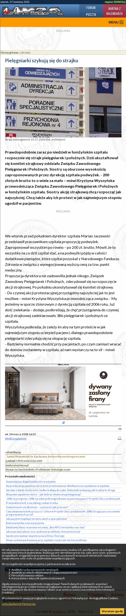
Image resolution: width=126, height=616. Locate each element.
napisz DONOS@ (115, 1)
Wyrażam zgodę (112, 611)
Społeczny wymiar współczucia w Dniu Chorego (35, 535)
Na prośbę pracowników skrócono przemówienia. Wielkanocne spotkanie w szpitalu (57, 485)
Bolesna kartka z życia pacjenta (25, 523)
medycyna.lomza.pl (17, 465)
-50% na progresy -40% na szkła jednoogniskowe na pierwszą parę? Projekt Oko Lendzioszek (63, 498)
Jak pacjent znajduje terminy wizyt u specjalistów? (36, 518)
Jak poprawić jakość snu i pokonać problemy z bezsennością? (43, 531)
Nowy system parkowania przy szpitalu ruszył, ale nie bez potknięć (46, 540)
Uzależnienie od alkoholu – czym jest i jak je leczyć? (37, 507)
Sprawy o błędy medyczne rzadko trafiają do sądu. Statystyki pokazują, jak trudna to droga (60, 490)
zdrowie (25, 52)
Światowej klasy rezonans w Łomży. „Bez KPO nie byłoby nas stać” (45, 527)
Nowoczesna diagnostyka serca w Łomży (31, 481)
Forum (90, 7)
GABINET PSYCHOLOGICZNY (23, 460)
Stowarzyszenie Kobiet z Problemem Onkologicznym (37, 469)
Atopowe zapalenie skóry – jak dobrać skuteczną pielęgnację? (43, 494)
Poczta (91, 14)
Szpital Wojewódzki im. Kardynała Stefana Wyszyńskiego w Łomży (46, 456)
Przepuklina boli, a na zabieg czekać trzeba (32, 502)
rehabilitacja (13, 452)
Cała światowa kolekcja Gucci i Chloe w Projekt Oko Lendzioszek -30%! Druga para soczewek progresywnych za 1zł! (63, 513)
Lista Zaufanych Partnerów (19, 604)
